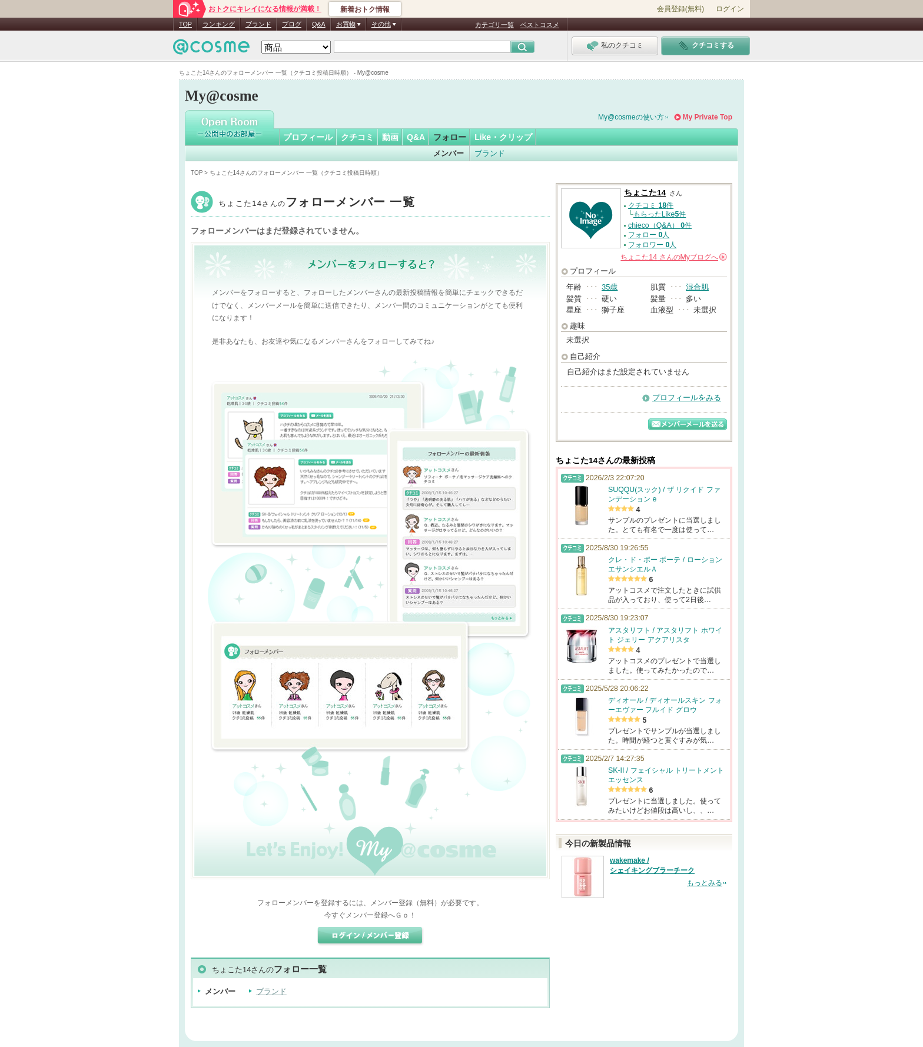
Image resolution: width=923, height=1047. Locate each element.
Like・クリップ (503, 137)
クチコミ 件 (650, 205)
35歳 (609, 286)
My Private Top (707, 117)
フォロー (449, 137)
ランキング (218, 24)
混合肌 (697, 286)
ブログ (291, 24)
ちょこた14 (316, 203)
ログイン (730, 9)
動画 (390, 137)
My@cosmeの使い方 (631, 117)
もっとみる (704, 883)
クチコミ (357, 137)
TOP (185, 24)
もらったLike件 (659, 214)
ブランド (258, 24)
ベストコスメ (539, 24)
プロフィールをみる (686, 397)
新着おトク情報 (365, 9)
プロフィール (308, 137)
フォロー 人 (648, 235)
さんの (673, 257)
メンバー (448, 153)
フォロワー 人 (652, 245)
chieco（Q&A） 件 (660, 225)
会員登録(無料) (680, 9)
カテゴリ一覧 (494, 24)
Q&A (319, 24)
